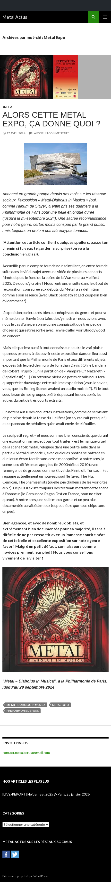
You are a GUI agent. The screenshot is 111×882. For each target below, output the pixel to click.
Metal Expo (60, 704)
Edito (7, 106)
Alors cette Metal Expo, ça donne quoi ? (51, 119)
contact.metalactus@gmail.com (26, 752)
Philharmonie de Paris (23, 710)
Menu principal (105, 17)
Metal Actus (14, 17)
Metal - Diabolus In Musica (26, 704)
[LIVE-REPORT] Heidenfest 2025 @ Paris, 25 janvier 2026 (46, 794)
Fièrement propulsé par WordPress (25, 876)
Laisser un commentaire (51, 133)
